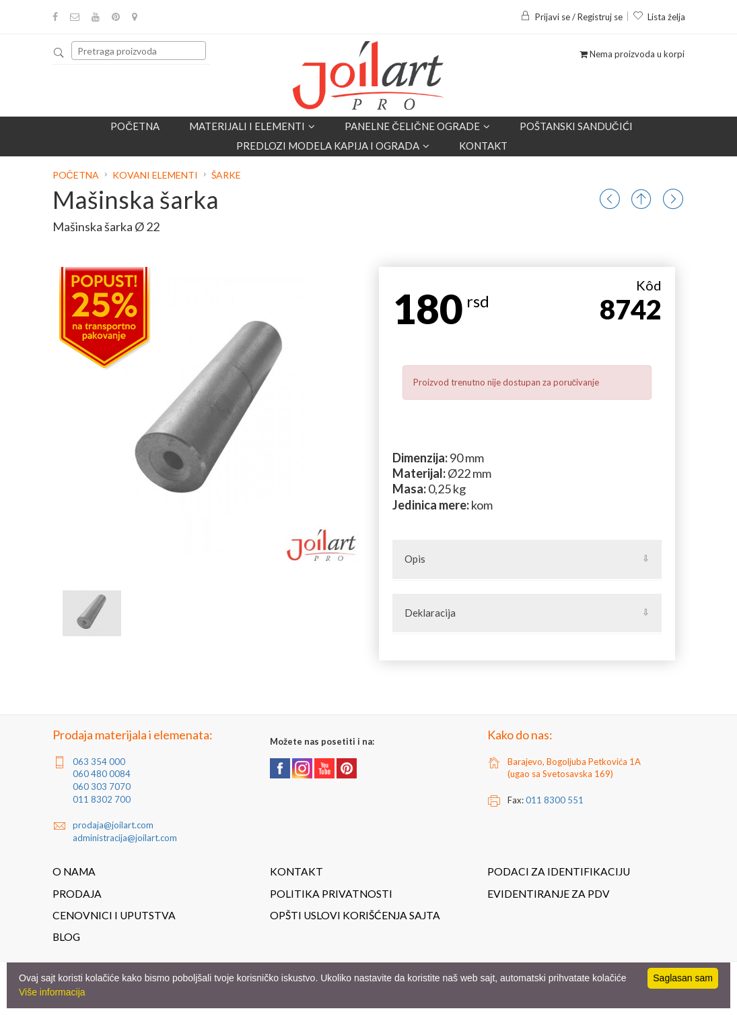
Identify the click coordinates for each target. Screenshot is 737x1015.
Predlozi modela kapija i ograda (332, 146)
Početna (135, 126)
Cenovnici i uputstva (114, 915)
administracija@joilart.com (125, 837)
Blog (66, 937)
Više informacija (52, 992)
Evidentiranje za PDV (548, 894)
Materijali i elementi (252, 126)
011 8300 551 (555, 800)
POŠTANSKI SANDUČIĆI (576, 126)
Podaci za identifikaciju (558, 871)
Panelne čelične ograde (417, 126)
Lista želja (659, 16)
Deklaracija (430, 613)
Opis (415, 559)
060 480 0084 (102, 773)
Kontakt (483, 146)
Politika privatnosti (331, 894)
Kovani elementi (155, 175)
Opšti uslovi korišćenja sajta (355, 915)
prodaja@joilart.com (113, 825)
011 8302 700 (102, 799)
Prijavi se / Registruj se (571, 16)
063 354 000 (99, 761)
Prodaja (77, 894)
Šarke (226, 175)
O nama (74, 871)
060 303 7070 (102, 786)
